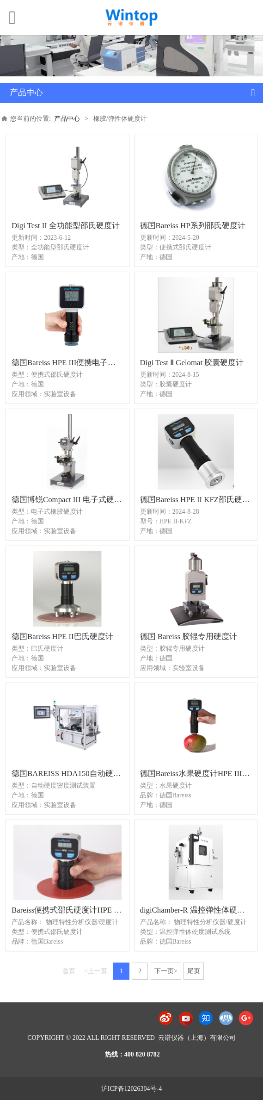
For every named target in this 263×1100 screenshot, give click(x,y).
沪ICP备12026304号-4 (131, 1088)
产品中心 (67, 118)
